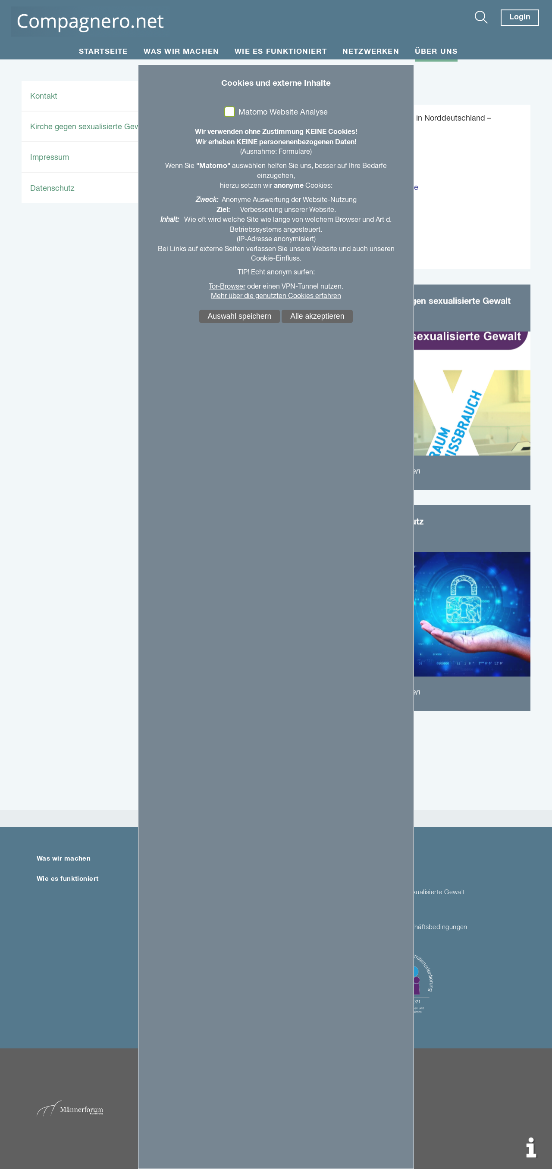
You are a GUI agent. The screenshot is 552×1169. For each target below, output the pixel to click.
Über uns (436, 52)
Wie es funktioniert (281, 52)
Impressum (49, 158)
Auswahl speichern (240, 316)
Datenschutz (52, 189)
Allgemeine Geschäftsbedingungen (415, 927)
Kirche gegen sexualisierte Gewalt (89, 127)
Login (519, 17)
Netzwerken (370, 52)
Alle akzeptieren (317, 316)
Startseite (103, 52)
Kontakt (43, 96)
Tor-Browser (227, 286)
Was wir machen (182, 52)
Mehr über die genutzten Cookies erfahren (276, 296)
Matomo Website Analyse (283, 112)
